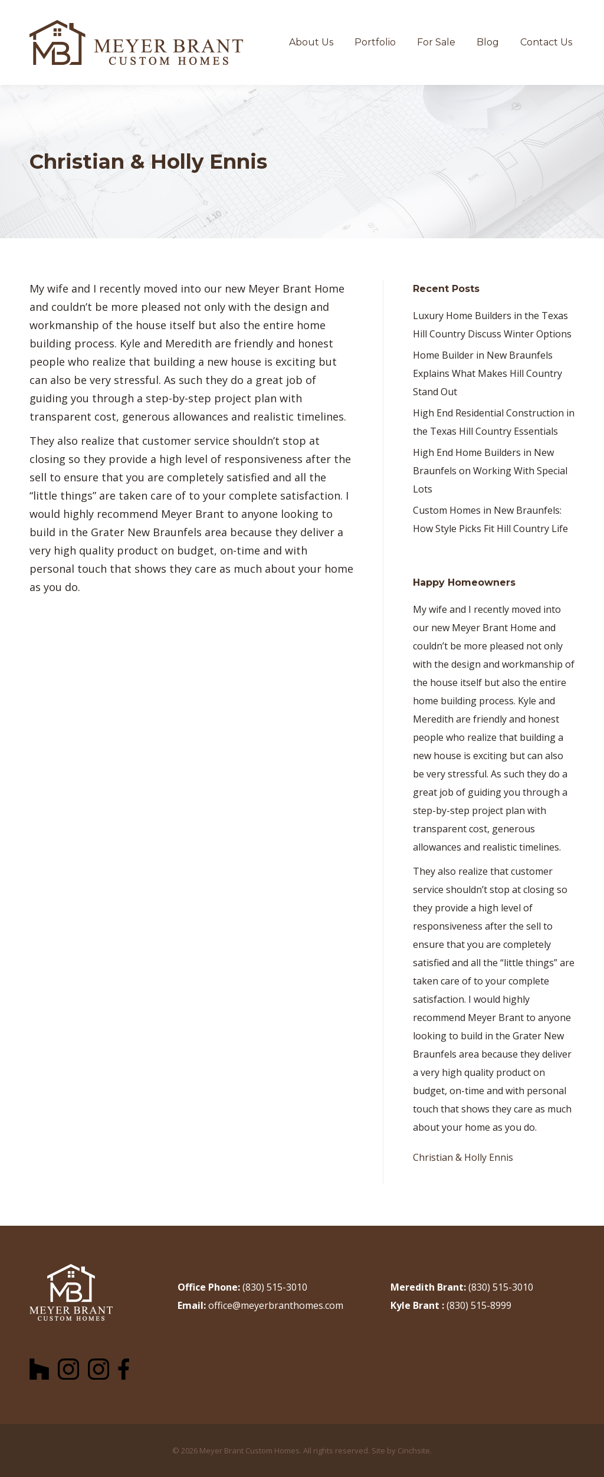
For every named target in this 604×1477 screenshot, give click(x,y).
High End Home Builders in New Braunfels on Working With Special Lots (490, 470)
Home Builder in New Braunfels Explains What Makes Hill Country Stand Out (487, 373)
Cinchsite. (415, 1450)
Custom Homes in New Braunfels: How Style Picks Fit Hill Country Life (490, 519)
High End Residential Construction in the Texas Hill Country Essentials (494, 422)
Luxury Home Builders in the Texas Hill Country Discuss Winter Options (492, 324)
